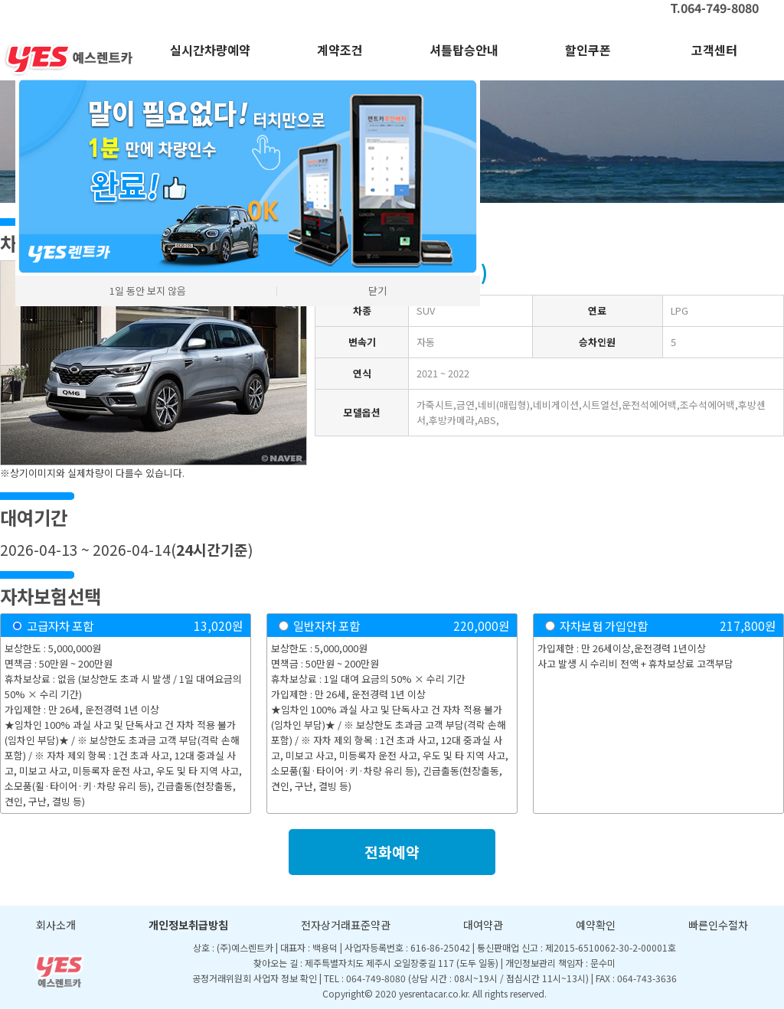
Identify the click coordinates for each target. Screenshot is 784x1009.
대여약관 (483, 924)
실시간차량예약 (210, 50)
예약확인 (596, 924)
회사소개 (56, 924)
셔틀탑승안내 (464, 50)
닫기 (377, 290)
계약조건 (340, 50)
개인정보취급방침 (188, 924)
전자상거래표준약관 (345, 924)
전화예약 (392, 852)
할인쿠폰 (588, 50)
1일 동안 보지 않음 (147, 290)
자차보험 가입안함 (604, 625)
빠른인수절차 (718, 924)
